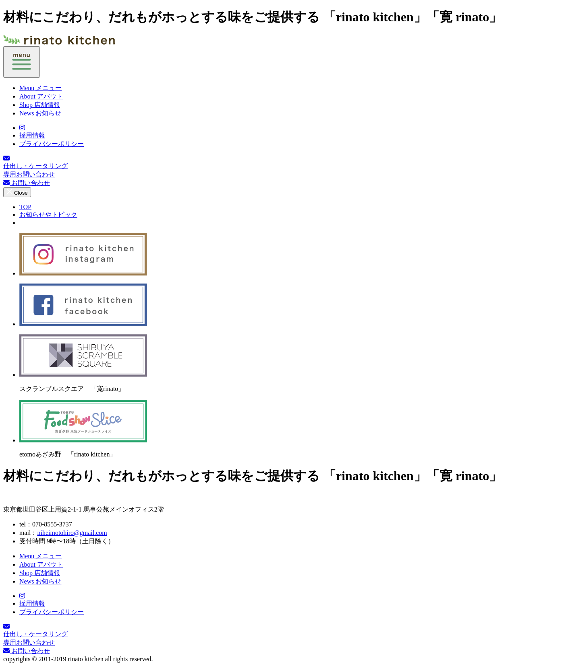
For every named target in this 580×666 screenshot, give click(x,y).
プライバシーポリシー (51, 143)
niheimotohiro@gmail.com (72, 532)
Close (17, 192)
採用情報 (32, 135)
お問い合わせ (26, 182)
